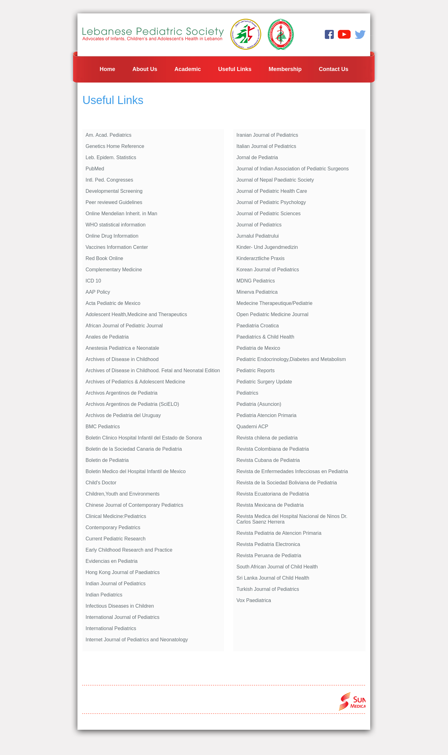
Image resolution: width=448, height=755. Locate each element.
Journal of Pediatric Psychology (271, 202)
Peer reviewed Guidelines (114, 202)
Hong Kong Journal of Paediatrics (123, 572)
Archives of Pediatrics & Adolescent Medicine (135, 381)
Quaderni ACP (252, 426)
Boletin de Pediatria (107, 460)
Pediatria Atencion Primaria (266, 415)
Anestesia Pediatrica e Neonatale (122, 348)
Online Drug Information (112, 236)
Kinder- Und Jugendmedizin (267, 247)
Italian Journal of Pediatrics (266, 146)
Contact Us (333, 69)
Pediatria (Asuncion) (258, 404)
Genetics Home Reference (115, 146)
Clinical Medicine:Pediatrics (116, 516)
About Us (145, 69)
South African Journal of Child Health (277, 566)
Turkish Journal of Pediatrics (267, 589)
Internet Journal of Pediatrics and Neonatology (137, 639)
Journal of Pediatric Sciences (268, 213)
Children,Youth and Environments (123, 493)
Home (107, 69)
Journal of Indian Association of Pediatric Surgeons (292, 168)
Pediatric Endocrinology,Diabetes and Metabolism (291, 359)
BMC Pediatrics (103, 426)
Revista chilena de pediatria (267, 437)
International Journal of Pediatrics (122, 617)
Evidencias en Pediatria (112, 561)
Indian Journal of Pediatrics (116, 583)
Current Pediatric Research (116, 538)
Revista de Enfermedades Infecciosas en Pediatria (292, 471)
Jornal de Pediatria (257, 157)
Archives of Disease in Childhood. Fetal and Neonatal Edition (153, 370)
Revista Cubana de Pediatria (268, 460)
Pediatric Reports (255, 370)
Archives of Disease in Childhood (122, 359)
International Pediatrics (111, 628)
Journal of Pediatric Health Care (271, 191)
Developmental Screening (114, 191)
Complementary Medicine (114, 269)
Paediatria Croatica (257, 325)
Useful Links (234, 69)
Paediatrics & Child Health (265, 337)
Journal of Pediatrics (259, 224)
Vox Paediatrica (253, 600)
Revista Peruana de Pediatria (268, 555)
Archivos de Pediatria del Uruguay (123, 415)
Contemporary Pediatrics (113, 527)
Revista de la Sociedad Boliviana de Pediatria (286, 482)
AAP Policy (98, 292)
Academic (188, 69)
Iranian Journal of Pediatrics (267, 135)
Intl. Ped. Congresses (109, 180)
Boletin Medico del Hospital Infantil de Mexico (136, 471)
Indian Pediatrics (104, 594)
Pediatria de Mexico (258, 348)
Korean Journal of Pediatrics (267, 269)
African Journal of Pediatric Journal (124, 325)
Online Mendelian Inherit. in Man (121, 213)
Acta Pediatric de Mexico (113, 303)
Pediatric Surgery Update (264, 381)
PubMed (95, 168)
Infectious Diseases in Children (120, 606)
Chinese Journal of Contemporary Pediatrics (134, 505)
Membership (284, 69)
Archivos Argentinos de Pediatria (121, 393)
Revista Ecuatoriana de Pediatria (272, 493)
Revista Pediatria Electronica (268, 544)
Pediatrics (247, 393)
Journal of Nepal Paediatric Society (275, 180)
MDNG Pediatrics (255, 280)
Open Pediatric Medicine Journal (272, 314)
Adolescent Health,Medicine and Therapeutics (136, 314)
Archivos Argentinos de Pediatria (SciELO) (132, 404)
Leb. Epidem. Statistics (111, 157)
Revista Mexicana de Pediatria (270, 505)
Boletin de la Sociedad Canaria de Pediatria (134, 449)
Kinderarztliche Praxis (260, 258)
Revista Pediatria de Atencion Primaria (278, 533)
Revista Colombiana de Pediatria (272, 449)
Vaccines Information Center (117, 247)
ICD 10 (93, 280)
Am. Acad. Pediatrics (109, 135)
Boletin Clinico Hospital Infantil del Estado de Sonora (144, 437)
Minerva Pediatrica (257, 292)
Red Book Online (104, 258)
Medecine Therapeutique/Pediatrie (274, 303)
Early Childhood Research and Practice (129, 550)
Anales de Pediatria (107, 337)
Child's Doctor (101, 482)
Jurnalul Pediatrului (257, 236)
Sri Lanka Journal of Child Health (272, 578)
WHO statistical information (116, 224)
